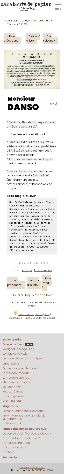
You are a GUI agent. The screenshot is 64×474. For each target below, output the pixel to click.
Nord (53, 104)
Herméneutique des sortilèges (22, 358)
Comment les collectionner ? (22, 438)
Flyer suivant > (49, 38)
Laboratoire (11, 364)
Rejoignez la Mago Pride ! (19, 349)
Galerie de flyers (18, 344)
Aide (47, 314)
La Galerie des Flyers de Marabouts (28, 20)
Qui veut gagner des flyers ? (21, 368)
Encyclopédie (12, 340)
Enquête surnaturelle (16, 443)
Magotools (10, 406)
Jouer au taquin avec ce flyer (32, 295)
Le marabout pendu (16, 378)
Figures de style (32, 318)
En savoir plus (43, 270)
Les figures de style (15, 354)
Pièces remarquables (28, 314)
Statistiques (15, 318)
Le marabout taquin (16, 373)
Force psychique (14, 396)
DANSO (23, 107)
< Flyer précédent (11, 38)
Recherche (10, 457)
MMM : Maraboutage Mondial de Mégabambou (24, 417)
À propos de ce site (15, 447)
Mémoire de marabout (18, 382)
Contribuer (49, 318)
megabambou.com (32, 467)
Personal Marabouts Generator (23, 411)
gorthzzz (26, 270)
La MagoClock (12, 423)
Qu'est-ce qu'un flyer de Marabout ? (27, 434)
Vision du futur (12, 401)
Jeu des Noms (12, 387)
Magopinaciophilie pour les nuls (25, 429)
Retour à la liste (33, 38)
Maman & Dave (42, 470)
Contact (8, 452)
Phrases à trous (13, 392)
